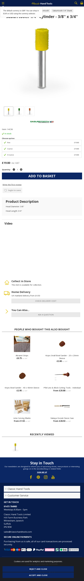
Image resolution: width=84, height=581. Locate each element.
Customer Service (18, 495)
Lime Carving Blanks (22, 418)
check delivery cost (45, 301)
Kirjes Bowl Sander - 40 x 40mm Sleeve (22, 387)
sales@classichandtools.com (18, 531)
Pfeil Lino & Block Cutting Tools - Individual (62, 387)
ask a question (46, 314)
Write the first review (12, 184)
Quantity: (6, 170)
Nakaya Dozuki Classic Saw (62, 418)
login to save (12, 190)
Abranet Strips (22, 355)
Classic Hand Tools (19, 489)
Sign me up (42, 472)
